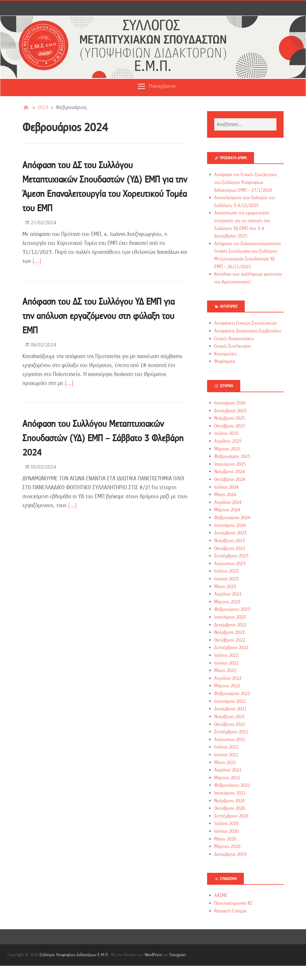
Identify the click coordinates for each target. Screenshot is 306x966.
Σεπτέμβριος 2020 (231, 816)
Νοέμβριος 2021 (229, 717)
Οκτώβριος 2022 (229, 640)
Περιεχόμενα (162, 86)
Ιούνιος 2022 (226, 663)
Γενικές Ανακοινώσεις (234, 339)
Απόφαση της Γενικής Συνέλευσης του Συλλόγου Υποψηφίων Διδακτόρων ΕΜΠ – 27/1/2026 (245, 182)
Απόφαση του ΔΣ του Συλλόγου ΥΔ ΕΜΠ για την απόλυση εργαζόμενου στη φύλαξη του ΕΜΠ (98, 316)
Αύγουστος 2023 (229, 564)
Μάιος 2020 (225, 839)
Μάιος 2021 (225, 763)
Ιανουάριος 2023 (230, 617)
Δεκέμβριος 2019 (230, 854)
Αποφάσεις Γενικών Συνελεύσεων (245, 323)
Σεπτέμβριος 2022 (231, 648)
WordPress (153, 954)
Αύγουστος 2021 (229, 740)
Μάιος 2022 (225, 671)
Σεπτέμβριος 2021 (231, 732)
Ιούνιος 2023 (226, 579)
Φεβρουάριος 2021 (232, 785)
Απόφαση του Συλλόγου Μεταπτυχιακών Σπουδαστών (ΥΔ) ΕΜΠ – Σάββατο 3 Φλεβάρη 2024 (102, 438)
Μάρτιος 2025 (227, 449)
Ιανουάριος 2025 (230, 464)
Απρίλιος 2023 (227, 594)
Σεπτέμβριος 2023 (231, 556)
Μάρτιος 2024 (227, 510)
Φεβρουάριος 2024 (232, 518)
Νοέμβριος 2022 (229, 632)
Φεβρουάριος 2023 (232, 609)
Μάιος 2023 (225, 587)
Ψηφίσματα (224, 361)
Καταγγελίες (225, 354)
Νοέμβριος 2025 (229, 418)
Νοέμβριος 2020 (229, 801)
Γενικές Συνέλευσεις (232, 346)
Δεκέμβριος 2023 (230, 533)
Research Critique (230, 911)
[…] (36, 260)
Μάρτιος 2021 (227, 778)
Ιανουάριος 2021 (230, 793)
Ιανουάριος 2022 (230, 701)
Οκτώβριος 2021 (229, 724)
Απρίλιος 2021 (227, 770)
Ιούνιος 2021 (226, 755)
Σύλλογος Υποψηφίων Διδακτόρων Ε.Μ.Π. (74, 954)
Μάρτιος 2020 (227, 847)
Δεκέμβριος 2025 (230, 411)
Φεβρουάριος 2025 (232, 456)
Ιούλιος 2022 (226, 655)
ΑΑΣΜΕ (220, 895)
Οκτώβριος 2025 (229, 426)
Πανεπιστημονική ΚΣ (233, 903)
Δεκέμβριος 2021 (230, 709)
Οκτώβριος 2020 (229, 808)
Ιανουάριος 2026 (230, 403)
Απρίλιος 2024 (227, 502)
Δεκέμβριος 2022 (230, 625)
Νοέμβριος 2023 (229, 541)
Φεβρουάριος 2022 (232, 694)
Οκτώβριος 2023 (229, 548)
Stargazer (177, 954)
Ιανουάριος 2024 (230, 525)
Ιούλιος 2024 (226, 487)
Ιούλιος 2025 (226, 433)
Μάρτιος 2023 (227, 602)
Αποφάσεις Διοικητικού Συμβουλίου (247, 331)
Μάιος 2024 (225, 495)
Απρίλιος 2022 (227, 678)
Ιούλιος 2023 (226, 571)
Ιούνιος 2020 (226, 831)
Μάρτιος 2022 (227, 686)
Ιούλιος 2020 (226, 824)
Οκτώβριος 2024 (229, 479)
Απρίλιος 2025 (227, 441)
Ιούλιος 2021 (226, 747)
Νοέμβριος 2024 (229, 472)
